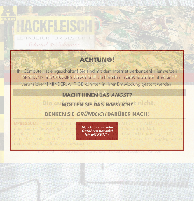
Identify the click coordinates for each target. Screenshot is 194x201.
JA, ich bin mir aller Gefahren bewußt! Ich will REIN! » (97, 131)
